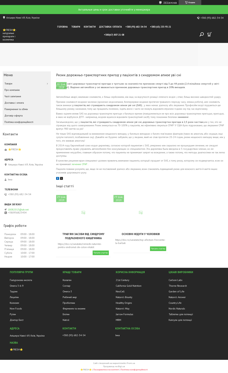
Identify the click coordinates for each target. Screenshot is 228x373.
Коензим (14, 302)
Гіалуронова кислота (21, 280)
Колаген (67, 280)
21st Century (122, 280)
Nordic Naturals (177, 308)
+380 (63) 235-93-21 (160, 26)
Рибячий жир (70, 297)
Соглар (66, 285)
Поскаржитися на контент (106, 369)
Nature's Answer (177, 297)
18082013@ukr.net (18, 209)
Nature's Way (122, 308)
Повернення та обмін (16, 109)
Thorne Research (178, 285)
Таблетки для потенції (181, 314)
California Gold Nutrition (128, 285)
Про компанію (12, 90)
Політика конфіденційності (18, 122)
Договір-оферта (13, 115)
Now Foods (16, 308)
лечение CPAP (79, 164)
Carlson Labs (175, 280)
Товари (75, 26)
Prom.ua (131, 363)
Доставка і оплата (110, 26)
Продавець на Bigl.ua (114, 366)
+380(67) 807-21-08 (114, 34)
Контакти (90, 26)
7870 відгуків (170, 2)
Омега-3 (67, 291)
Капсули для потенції (180, 320)
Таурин (13, 291)
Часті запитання (12, 96)
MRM (118, 320)
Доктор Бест (17, 320)
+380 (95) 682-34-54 (135, 26)
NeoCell (120, 291)
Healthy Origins (124, 302)
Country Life (175, 302)
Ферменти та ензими (74, 308)
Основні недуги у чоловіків (141, 234)
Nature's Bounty (124, 297)
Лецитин (14, 297)
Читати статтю (101, 252)
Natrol (66, 320)
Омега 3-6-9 (17, 285)
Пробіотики (69, 302)
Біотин (66, 314)
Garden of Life (176, 291)
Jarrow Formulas (124, 314)
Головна (62, 26)
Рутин (13, 314)
